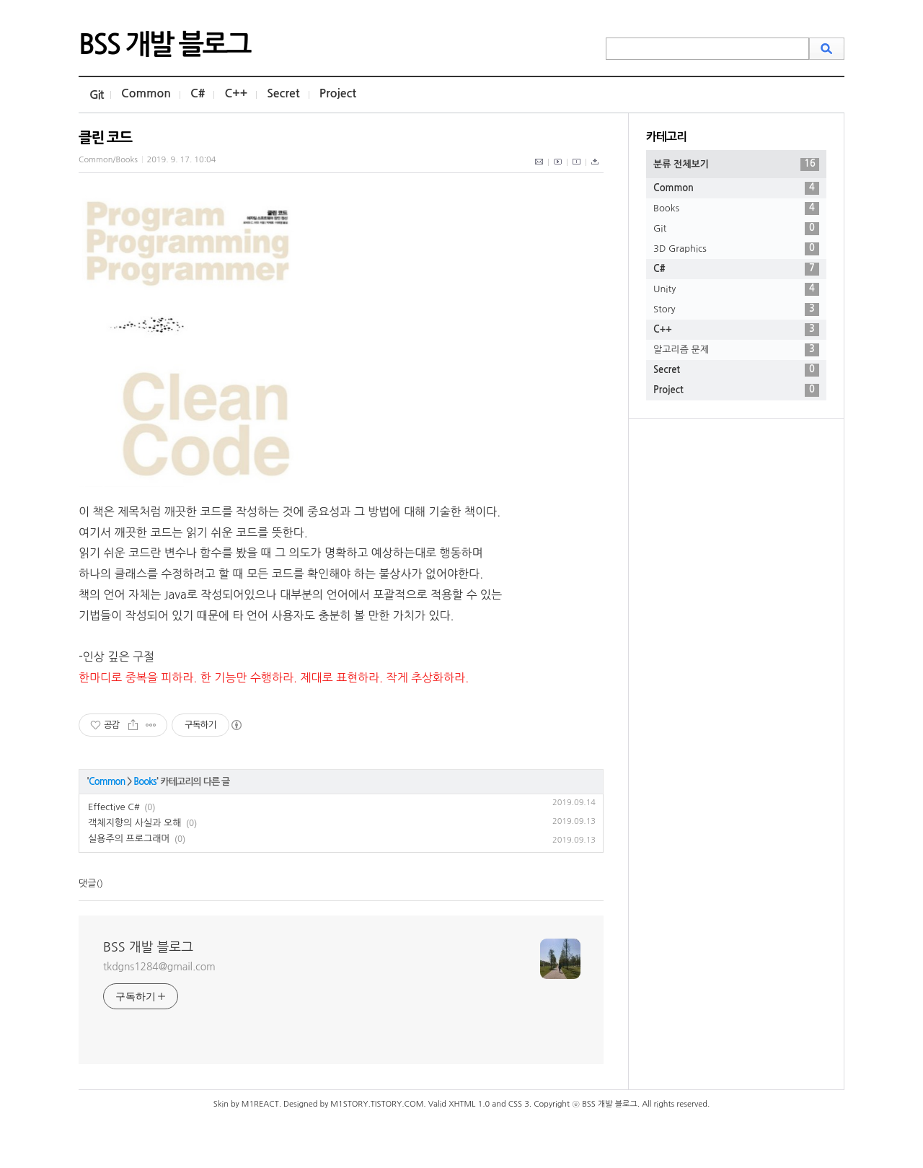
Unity (736, 289)
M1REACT (260, 1104)
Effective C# (114, 807)
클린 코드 (105, 138)
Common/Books (108, 160)
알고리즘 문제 (736, 349)
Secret (283, 93)
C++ (235, 93)
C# (197, 93)
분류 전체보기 (736, 164)
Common (146, 93)
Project (337, 93)
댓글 (87, 883)
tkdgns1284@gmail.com (159, 967)
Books (144, 781)
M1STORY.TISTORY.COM (376, 1104)
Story (736, 309)
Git (96, 94)
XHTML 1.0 (469, 1104)
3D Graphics (736, 248)
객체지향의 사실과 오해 (134, 822)
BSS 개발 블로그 (164, 44)
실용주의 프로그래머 (129, 838)
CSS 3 (518, 1104)
